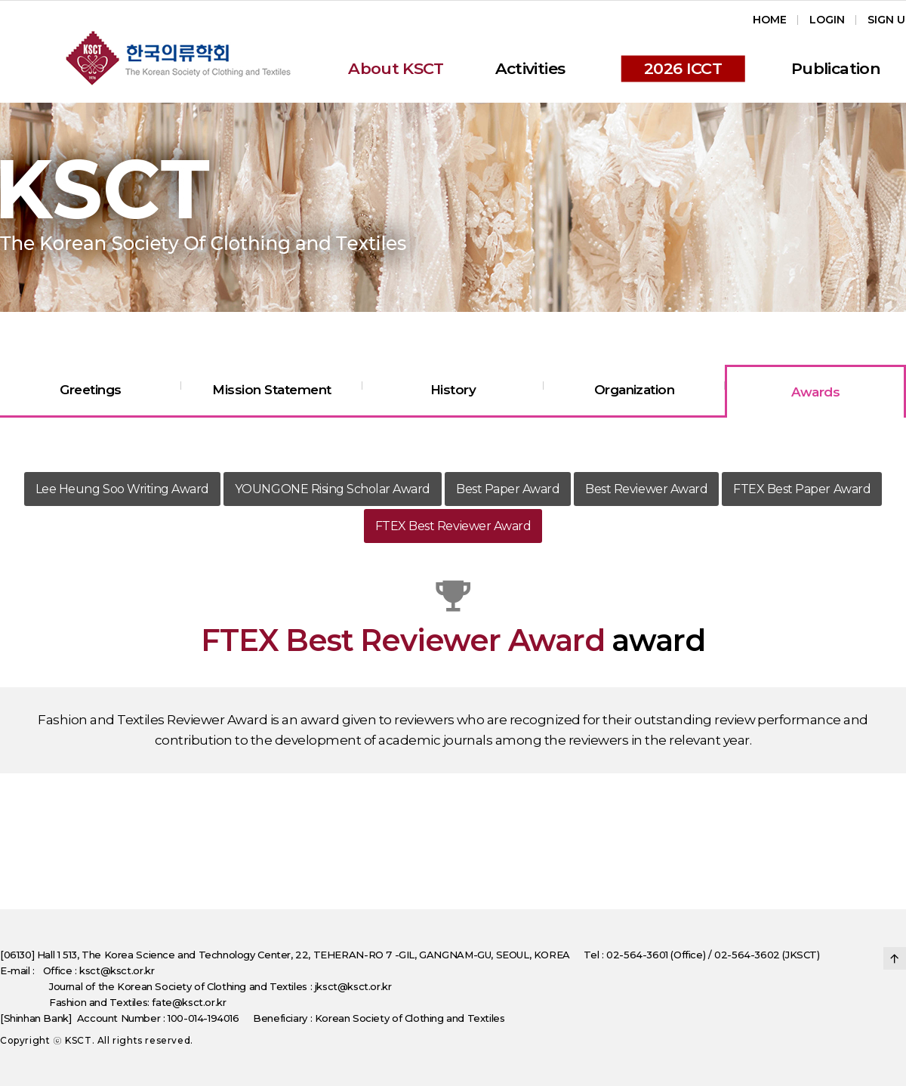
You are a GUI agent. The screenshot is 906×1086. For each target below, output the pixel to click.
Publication (835, 68)
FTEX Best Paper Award (802, 489)
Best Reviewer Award (646, 489)
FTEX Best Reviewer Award (453, 526)
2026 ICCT (683, 68)
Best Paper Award (507, 489)
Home (770, 19)
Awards (815, 392)
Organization (634, 389)
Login (827, 19)
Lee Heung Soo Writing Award (122, 489)
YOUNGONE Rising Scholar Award (332, 489)
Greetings (90, 389)
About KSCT (396, 68)
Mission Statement (271, 389)
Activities (530, 68)
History (453, 389)
